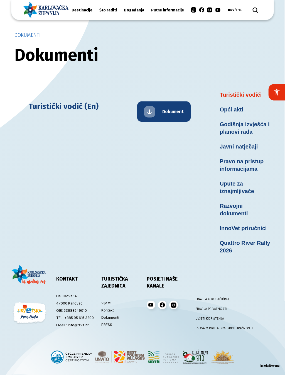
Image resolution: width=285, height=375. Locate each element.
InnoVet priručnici (243, 228)
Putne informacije (167, 10)
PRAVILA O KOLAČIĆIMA (212, 299)
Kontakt (107, 310)
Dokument (164, 112)
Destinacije (82, 10)
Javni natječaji (239, 146)
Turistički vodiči (241, 95)
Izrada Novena (269, 365)
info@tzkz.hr (78, 325)
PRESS (106, 325)
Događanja (134, 10)
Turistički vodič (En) (63, 106)
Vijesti (106, 303)
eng (239, 10)
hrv (231, 10)
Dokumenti (27, 35)
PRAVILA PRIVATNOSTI (211, 308)
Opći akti (231, 109)
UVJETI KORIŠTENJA (209, 318)
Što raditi (108, 10)
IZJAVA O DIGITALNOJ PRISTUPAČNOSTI (212, 328)
